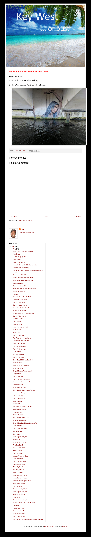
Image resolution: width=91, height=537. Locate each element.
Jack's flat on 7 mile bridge (21, 268)
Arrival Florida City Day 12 (21, 308)
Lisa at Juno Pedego (19, 393)
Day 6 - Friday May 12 (20, 428)
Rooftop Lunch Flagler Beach (22, 481)
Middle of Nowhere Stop (20, 456)
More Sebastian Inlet (19, 420)
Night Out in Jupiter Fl (19, 387)
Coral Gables (17, 321)
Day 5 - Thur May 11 (19, 448)
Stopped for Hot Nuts (19, 513)
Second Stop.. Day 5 (19, 442)
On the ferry (16, 505)
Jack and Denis (17, 324)
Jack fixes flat (17, 259)
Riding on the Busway (19, 310)
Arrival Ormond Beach (20, 478)
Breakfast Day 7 (18, 415)
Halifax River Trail (18, 472)
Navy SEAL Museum (19, 409)
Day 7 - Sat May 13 (19, 398)
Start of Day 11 (17, 332)
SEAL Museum (17, 401)
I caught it (16, 294)
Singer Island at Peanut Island (22, 371)
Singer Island (17, 374)
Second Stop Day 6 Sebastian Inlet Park (25, 423)
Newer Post (13, 217)
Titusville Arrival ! (18, 453)
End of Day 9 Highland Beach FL (23, 360)
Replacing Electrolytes (20, 437)
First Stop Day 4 (18, 459)
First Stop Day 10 (18, 354)
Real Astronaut (17, 450)
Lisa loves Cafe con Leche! (21, 379)
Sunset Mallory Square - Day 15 (23, 251)
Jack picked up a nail (19, 262)
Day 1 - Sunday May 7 (20, 516)
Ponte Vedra (17, 497)
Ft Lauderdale (17, 352)
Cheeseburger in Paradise (21, 341)
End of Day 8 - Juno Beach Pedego (24, 390)
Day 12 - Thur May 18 (19, 316)
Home (46, 217)
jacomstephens (49, 526)
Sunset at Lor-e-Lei (19, 291)
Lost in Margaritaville (19, 346)
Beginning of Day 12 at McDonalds (23, 313)
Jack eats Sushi (18, 385)
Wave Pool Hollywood (19, 349)
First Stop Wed (17, 486)
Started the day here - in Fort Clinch (24, 502)
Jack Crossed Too (18, 508)
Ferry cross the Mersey (20, 511)
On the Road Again (19, 464)
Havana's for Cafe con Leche (22, 382)
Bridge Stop (16, 439)
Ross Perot (16, 404)
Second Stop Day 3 (19, 483)
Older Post (77, 217)
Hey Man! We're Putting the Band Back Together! (28, 519)
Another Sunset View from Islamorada (24, 288)
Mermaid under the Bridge (21, 365)
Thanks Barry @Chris (19, 257)
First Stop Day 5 (18, 445)
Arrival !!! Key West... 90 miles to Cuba (25, 265)
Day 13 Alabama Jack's (20, 302)
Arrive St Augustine (19, 494)
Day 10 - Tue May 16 (19, 357)
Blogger (64, 526)
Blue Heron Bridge (18, 368)
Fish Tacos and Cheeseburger (22, 338)
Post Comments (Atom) (25, 220)
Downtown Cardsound (20, 300)
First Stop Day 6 (18, 426)
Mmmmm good (17, 431)
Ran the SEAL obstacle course (22, 407)
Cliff (22, 229)
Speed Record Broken (20, 475)
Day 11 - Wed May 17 (19, 335)
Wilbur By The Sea (18, 467)
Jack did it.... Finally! (19, 343)
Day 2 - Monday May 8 (20, 500)
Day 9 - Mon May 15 (19, 376)
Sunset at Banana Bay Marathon (23, 277)
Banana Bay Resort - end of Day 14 (24, 280)
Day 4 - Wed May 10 (19, 461)
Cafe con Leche (18, 319)
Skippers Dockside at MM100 (22, 297)
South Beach (17, 330)
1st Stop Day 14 (18, 283)
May (14, 249)
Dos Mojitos (16, 434)
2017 (13, 246)
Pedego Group (17, 412)
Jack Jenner (16, 254)
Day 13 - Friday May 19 (20, 305)
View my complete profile (26, 232)
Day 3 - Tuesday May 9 (20, 489)
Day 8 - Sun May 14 (19, 395)
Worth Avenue (17, 363)
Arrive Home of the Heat (20, 327)
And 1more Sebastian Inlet (21, 417)
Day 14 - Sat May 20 (19, 286)
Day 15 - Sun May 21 (19, 275)
